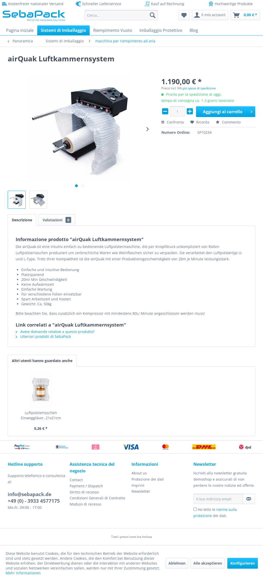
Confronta (172, 122)
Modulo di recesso (85, 504)
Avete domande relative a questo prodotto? (55, 331)
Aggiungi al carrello (227, 111)
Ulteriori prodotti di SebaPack (43, 336)
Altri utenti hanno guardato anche (42, 360)
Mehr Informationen (23, 572)
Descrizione (22, 219)
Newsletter (141, 491)
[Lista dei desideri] (184, 15)
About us (139, 473)
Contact (76, 479)
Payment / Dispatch (86, 485)
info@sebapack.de (29, 494)
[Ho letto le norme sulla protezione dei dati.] (195, 509)
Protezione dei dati (148, 479)
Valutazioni (57, 220)
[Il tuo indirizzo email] (218, 499)
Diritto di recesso (84, 492)
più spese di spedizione (199, 88)
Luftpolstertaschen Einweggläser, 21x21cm (41, 415)
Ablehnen (176, 563)
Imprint (138, 485)
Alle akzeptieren (207, 563)
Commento (228, 122)
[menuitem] (121, 15)
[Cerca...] (121, 15)
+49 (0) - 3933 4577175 (34, 501)
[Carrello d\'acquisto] (245, 15)
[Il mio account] (210, 15)
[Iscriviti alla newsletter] (249, 499)
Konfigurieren (242, 563)
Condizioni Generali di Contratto (97, 498)
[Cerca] (152, 15)
